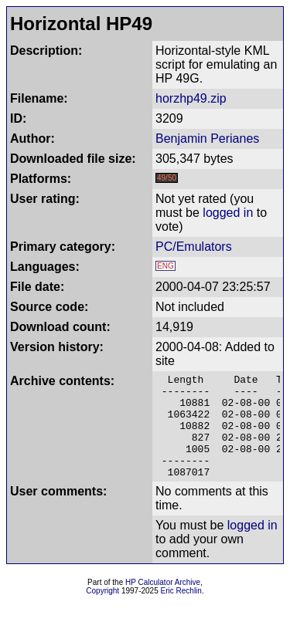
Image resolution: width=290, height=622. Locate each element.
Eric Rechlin (181, 611)
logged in (228, 212)
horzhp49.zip (191, 98)
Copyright (102, 611)
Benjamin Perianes (207, 138)
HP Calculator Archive (162, 603)
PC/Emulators (193, 246)
